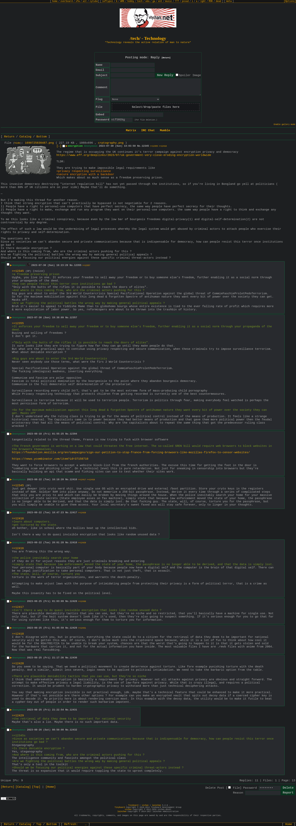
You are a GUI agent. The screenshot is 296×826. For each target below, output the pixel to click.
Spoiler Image (190, 75)
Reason (238, 792)
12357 (73, 317)
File (236, 788)
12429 (73, 627)
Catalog (25, 136)
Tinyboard (133, 805)
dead (218, 1)
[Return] (166, 58)
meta (229, 1)
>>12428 (82, 513)
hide (17, 143)
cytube (94, 1)
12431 (73, 709)
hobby (130, 1)
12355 (77, 265)
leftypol (107, 1)
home (55, 1)
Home (288, 824)
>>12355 (154, 146)
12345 (145, 146)
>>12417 (82, 480)
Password (250, 788)
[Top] (36, 787)
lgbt (203, 1)
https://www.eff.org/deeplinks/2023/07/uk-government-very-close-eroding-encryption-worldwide (133, 155)
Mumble (165, 130)
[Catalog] (23, 787)
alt (85, 1)
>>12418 (91, 480)
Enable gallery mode (284, 124)
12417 (73, 512)
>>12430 (82, 601)
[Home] (50, 787)
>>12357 (86, 265)
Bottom (41, 136)
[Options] (290, 1)
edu (147, 1)
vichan (145, 805)
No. (139, 146)
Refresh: (75, 824)
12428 (73, 601)
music (168, 1)
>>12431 (82, 628)
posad (185, 1)
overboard (66, 1)
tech (140, 1)
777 (177, 1)
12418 (73, 542)
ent (160, 1)
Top (38, 824)
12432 (73, 729)
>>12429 (82, 543)
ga (154, 1)
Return (9, 136)
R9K (211, 1)
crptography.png (110, 143)
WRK (122, 1)
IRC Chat (148, 130)
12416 (73, 479)
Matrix (131, 130)
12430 (73, 657)
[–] (59, 146)
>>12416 (163, 146)
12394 (73, 433)
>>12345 (18, 271)
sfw (78, 1)
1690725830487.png (39, 143)
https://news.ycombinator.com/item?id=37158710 (50, 459)
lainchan (156, 805)
